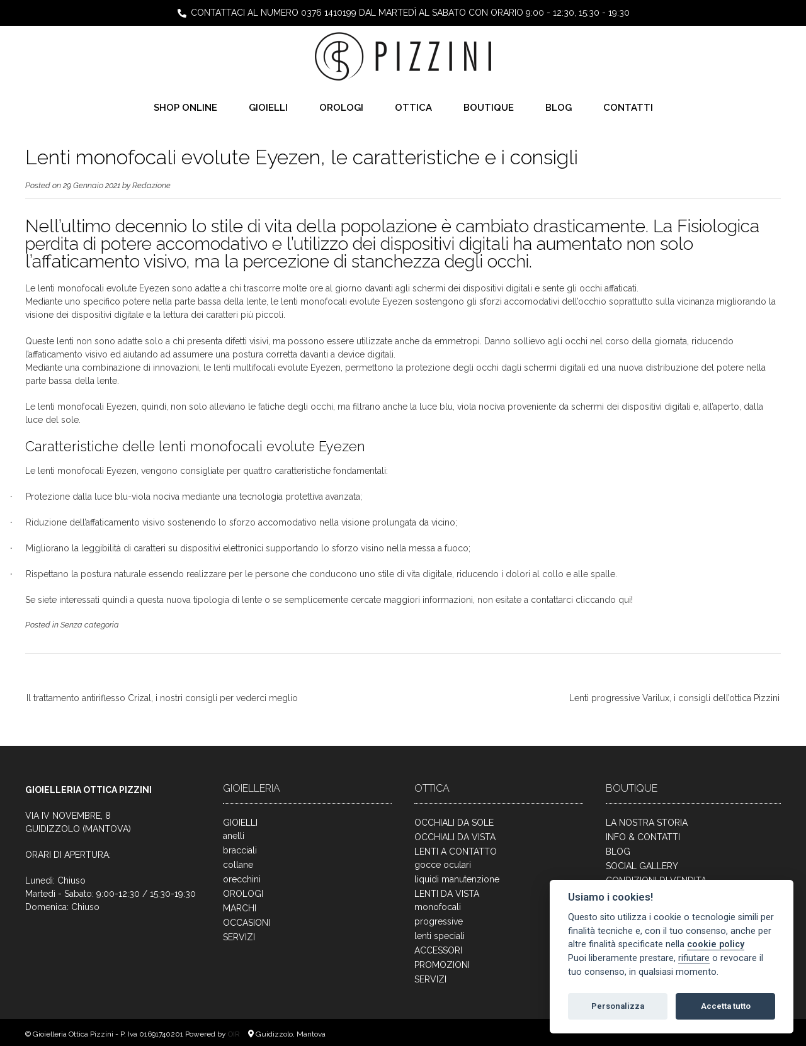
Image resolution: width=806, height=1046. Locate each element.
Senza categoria (89, 624)
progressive (438, 921)
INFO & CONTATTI (643, 837)
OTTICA (413, 107)
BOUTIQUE (488, 107)
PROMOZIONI (442, 965)
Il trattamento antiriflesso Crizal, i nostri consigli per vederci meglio (162, 698)
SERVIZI (239, 937)
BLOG (558, 107)
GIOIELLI (268, 107)
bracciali (240, 850)
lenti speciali (439, 936)
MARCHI (239, 908)
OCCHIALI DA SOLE (454, 823)
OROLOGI (341, 107)
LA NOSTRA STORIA (647, 823)
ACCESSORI (438, 950)
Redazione (151, 185)
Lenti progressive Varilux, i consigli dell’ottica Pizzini (674, 698)
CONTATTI (628, 107)
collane (238, 865)
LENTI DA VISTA (446, 894)
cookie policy (715, 944)
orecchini (242, 879)
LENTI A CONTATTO (455, 851)
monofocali (437, 907)
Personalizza (617, 1006)
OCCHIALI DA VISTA (455, 837)
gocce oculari (442, 865)
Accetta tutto (726, 1006)
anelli (233, 836)
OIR (235, 1034)
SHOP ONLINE (185, 107)
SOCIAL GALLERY (642, 866)
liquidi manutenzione (456, 879)
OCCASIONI (246, 923)
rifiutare (694, 958)
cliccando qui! (604, 600)
